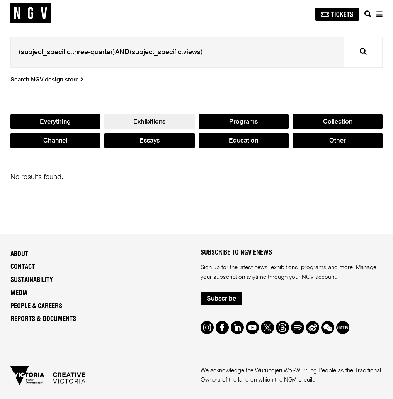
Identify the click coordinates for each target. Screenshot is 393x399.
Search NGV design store (46, 80)
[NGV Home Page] (30, 13)
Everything (55, 122)
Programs (243, 122)
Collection (337, 122)
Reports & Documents (43, 319)
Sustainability (31, 280)
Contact (22, 267)
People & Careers (36, 306)
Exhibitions (149, 122)
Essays (150, 141)
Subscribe (221, 298)
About (19, 254)
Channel (55, 141)
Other (337, 141)
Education (243, 141)
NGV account (319, 277)
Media (18, 293)
